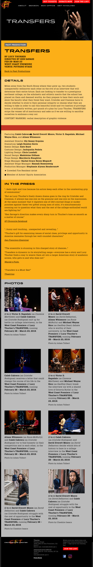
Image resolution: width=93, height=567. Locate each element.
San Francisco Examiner (16, 240)
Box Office (48, 5)
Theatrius (9, 274)
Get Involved (66, 5)
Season (34, 5)
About (22, 5)
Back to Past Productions (17, 71)
